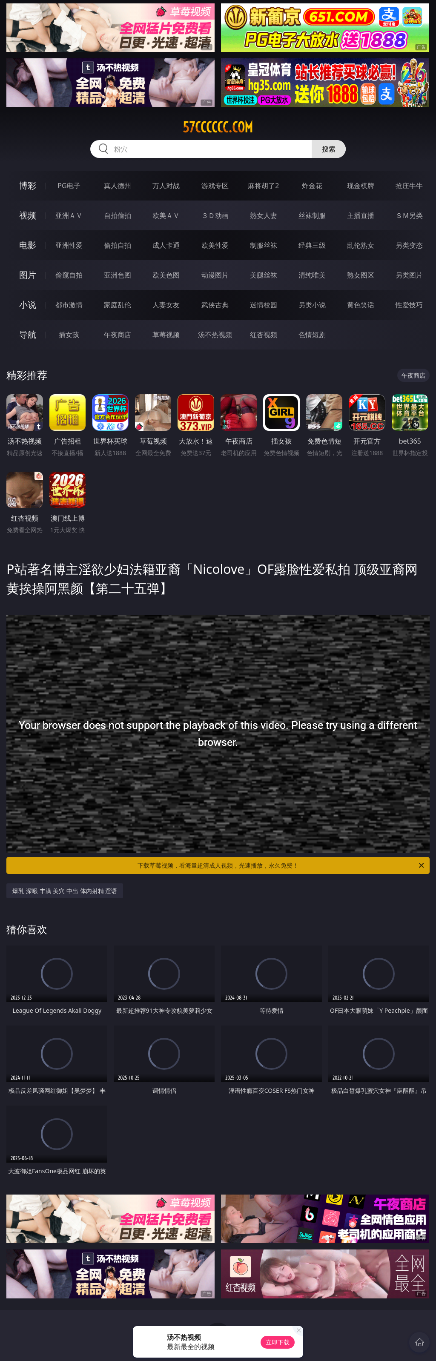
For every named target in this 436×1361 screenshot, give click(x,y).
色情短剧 (312, 334)
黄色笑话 (360, 304)
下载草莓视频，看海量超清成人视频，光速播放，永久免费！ (281, 865)
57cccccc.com (218, 127)
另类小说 (312, 304)
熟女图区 (360, 275)
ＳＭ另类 (409, 215)
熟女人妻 (263, 215)
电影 (27, 245)
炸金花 (312, 185)
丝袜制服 (312, 215)
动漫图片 (215, 275)
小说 (27, 304)
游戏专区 (215, 185)
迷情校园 (263, 304)
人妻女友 (166, 304)
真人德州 (117, 185)
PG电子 (68, 185)
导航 (27, 334)
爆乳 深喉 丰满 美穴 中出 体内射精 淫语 (64, 891)
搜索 (329, 149)
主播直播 (360, 215)
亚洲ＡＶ (69, 215)
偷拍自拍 (117, 245)
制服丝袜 (263, 245)
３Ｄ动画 (215, 215)
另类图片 (409, 275)
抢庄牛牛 (409, 185)
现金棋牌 (360, 185)
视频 (27, 215)
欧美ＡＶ (166, 215)
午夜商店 (117, 334)
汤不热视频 (215, 334)
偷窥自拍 (69, 275)
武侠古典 (215, 304)
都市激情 (69, 304)
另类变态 (409, 245)
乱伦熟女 (360, 245)
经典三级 (312, 245)
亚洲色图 (117, 275)
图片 (27, 275)
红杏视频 (263, 334)
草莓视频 (166, 334)
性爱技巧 (409, 304)
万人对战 (166, 185)
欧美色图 (166, 275)
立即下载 (278, 1342)
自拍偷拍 (117, 215)
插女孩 (69, 334)
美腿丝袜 (263, 275)
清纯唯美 (312, 275)
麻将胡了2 (263, 185)
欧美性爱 (215, 245)
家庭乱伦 (117, 304)
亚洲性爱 (69, 245)
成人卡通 (166, 245)
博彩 (27, 185)
